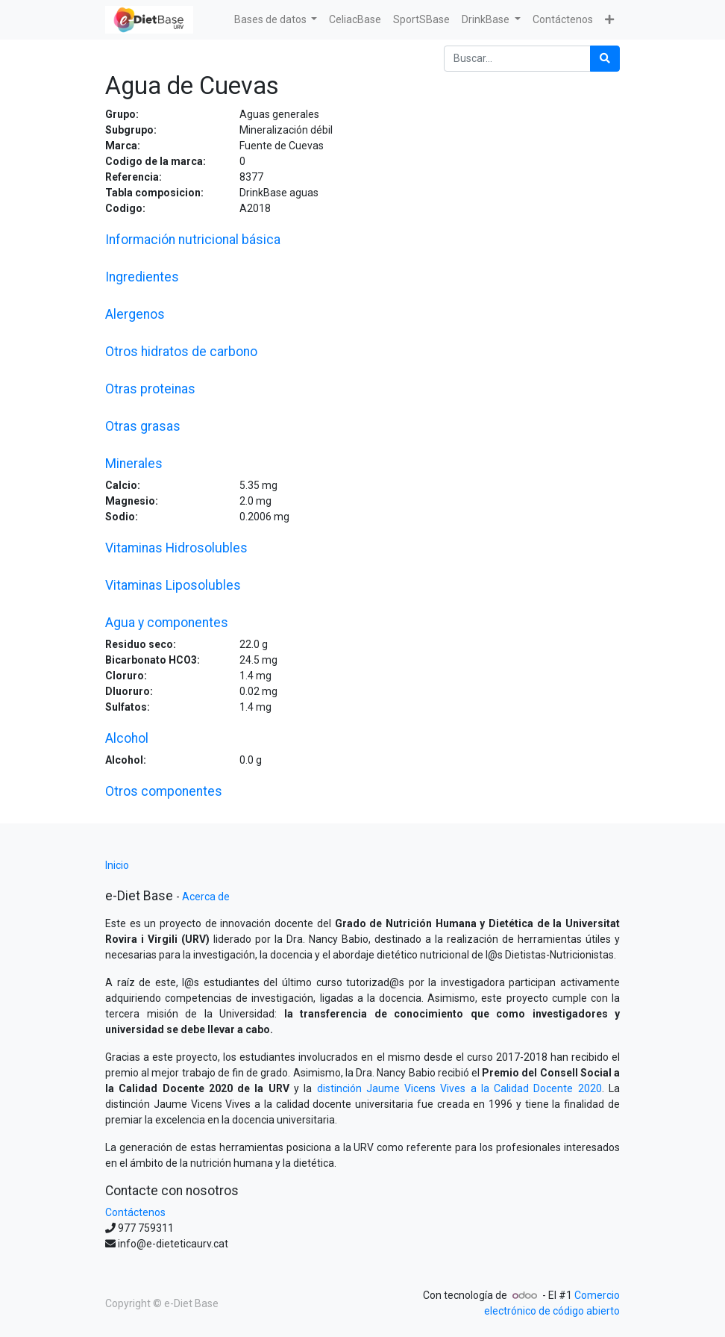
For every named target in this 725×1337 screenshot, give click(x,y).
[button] (609, 20)
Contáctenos (135, 1212)
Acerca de (206, 897)
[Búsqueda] (605, 59)
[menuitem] (355, 20)
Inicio (117, 865)
